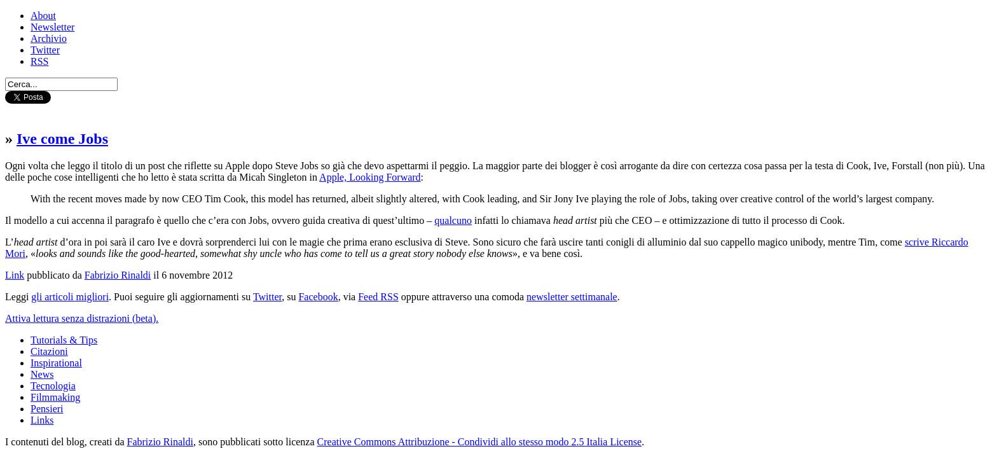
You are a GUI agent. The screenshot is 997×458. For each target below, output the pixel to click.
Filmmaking (55, 397)
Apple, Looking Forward (370, 177)
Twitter (45, 50)
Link (14, 275)
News (42, 374)
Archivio (49, 38)
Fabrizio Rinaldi (118, 275)
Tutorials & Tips (64, 340)
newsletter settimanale (571, 296)
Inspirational (56, 362)
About (43, 15)
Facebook (318, 296)
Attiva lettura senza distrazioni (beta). (81, 318)
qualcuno (453, 220)
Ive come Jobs (62, 138)
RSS (39, 61)
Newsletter (52, 27)
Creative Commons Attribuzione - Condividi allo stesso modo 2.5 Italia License (479, 441)
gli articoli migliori (70, 296)
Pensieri (47, 408)
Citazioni (49, 351)
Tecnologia (53, 385)
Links (42, 420)
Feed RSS (378, 296)
